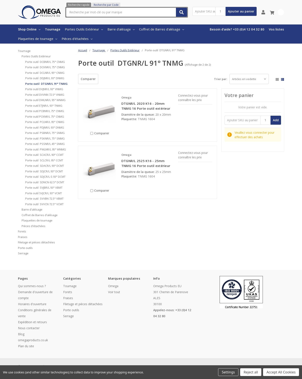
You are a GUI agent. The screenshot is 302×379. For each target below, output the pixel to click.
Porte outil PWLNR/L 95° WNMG (45, 149)
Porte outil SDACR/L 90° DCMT (44, 166)
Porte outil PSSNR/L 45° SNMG (45, 144)
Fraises (22, 237)
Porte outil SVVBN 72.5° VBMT (44, 198)
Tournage (52, 29)
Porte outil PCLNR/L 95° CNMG (44, 122)
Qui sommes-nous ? (32, 286)
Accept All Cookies (281, 372)
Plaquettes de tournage (37, 38)
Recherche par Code (106, 5)
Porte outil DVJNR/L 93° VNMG (44, 89)
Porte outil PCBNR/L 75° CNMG (44, 111)
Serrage (23, 253)
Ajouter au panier (241, 11)
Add (276, 120)
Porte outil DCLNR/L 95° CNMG (44, 73)
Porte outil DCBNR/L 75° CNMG (45, 62)
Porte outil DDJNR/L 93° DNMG (44, 78)
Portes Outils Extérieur (84, 29)
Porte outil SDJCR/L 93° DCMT (44, 171)
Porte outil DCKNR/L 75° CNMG (45, 67)
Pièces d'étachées (77, 38)
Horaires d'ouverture (32, 304)
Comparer (88, 79)
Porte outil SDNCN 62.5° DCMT (44, 182)
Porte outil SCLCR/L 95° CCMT (44, 160)
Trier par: (220, 79)
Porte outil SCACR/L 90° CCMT (44, 155)
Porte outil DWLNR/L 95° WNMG (45, 100)
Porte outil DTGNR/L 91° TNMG (46, 84)
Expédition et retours (32, 322)
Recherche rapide (78, 5)
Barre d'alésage (121, 29)
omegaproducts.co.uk (33, 340)
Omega (113, 286)
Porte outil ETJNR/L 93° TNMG (43, 106)
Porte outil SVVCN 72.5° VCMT (44, 204)
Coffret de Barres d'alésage (161, 29)
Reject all (251, 372)
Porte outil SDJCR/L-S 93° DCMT (45, 177)
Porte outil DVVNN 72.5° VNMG (44, 95)
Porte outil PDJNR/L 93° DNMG (44, 127)
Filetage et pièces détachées (36, 242)
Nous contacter (29, 328)
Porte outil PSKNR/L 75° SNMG (45, 138)
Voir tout (114, 292)
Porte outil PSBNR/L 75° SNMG (45, 133)
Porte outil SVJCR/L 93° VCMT (43, 193)
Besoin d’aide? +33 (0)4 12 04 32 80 (237, 29)
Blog (21, 334)
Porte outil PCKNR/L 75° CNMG (45, 116)
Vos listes (276, 29)
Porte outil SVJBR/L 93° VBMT (43, 188)
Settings (228, 372)
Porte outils (25, 248)
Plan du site (26, 346)
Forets (22, 231)
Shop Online (29, 29)
